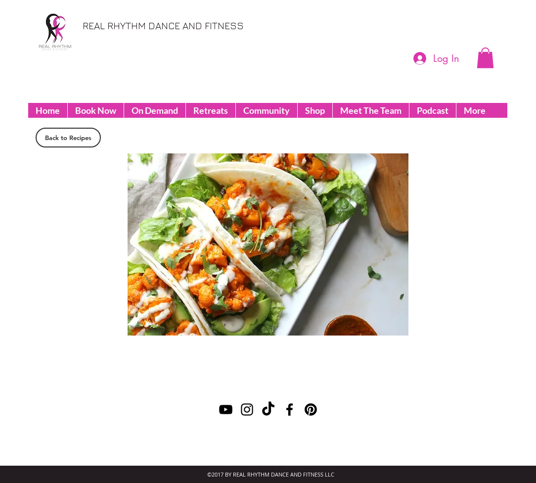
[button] (485, 58)
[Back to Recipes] (68, 137)
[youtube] (500, 27)
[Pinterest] (471, 27)
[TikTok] (268, 409)
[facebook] (486, 27)
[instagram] (515, 27)
